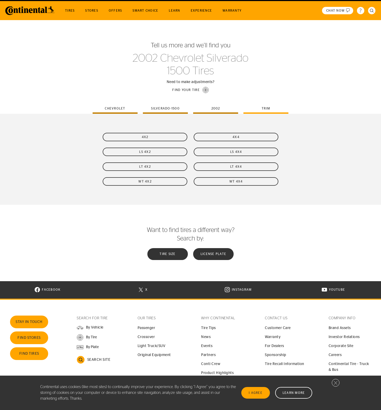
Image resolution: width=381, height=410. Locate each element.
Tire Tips (208, 328)
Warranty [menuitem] (232, 10)
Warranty (272, 337)
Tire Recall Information (284, 364)
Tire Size (167, 254)
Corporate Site (341, 346)
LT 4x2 (145, 166)
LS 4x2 (145, 151)
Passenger (146, 328)
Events (206, 346)
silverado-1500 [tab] (165, 108)
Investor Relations (344, 337)
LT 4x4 (236, 166)
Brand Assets (340, 328)
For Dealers (274, 346)
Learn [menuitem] (174, 10)
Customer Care (278, 328)
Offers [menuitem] (115, 10)
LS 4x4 (236, 151)
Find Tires (29, 354)
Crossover (146, 337)
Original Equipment (154, 355)
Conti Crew (210, 364)
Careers (335, 355)
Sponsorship (275, 355)
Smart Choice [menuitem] (145, 10)
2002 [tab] (215, 108)
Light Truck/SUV (152, 346)
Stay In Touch (29, 322)
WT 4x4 (236, 181)
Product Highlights (217, 373)
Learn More (294, 392)
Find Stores (29, 338)
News (206, 337)
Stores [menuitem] (91, 10)
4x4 (236, 137)
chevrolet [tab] (115, 108)
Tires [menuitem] (70, 10)
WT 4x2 (145, 181)
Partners (208, 355)
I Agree (255, 392)
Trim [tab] (266, 108)
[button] (190, 90)
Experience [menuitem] (201, 10)
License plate (213, 254)
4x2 (145, 137)
